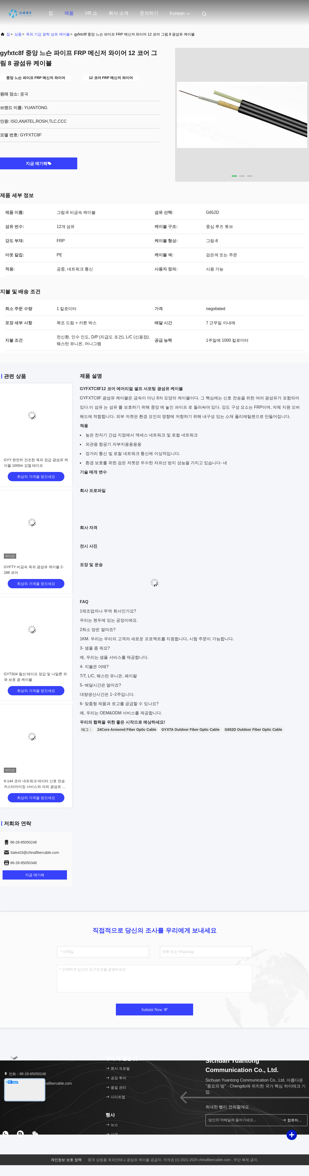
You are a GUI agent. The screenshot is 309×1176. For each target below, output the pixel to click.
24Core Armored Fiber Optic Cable (126, 729)
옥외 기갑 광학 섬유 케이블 (48, 34)
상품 (18, 34)
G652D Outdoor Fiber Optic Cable (253, 729)
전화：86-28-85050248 (25, 1074)
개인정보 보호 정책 (66, 1160)
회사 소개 (118, 13)
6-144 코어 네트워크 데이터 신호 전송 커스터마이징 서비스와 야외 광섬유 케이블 (35, 786)
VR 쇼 (91, 13)
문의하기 (149, 13)
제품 (69, 13)
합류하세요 (292, 1120)
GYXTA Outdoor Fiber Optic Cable (190, 729)
